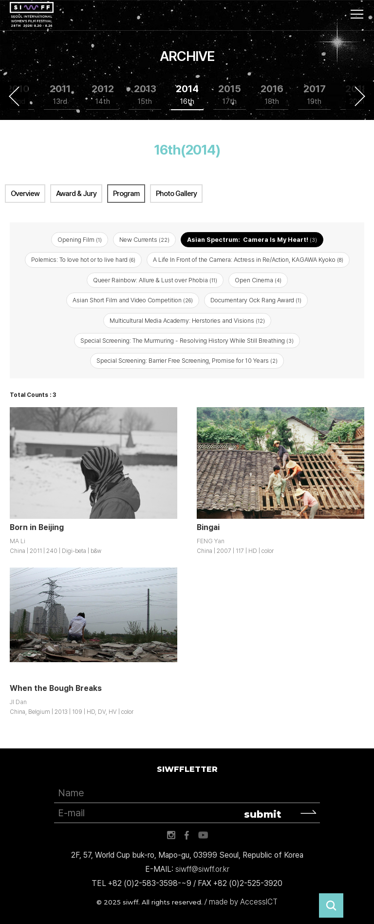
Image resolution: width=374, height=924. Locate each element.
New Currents (144, 239)
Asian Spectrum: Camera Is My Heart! (252, 239)
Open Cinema (258, 280)
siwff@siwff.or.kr (202, 869)
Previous (14, 96)
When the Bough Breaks (56, 688)
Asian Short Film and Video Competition (133, 300)
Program (126, 193)
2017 (314, 95)
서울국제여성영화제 (32, 14)
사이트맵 (357, 14)
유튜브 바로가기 (203, 835)
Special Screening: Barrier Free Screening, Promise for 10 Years (187, 360)
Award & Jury (76, 193)
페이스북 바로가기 (187, 835)
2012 (103, 95)
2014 (187, 95)
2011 (60, 95)
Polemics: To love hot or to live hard (83, 259)
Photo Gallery (176, 193)
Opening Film (79, 239)
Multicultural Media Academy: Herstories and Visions (187, 320)
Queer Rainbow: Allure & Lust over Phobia (155, 280)
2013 (145, 95)
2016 (272, 95)
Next (360, 96)
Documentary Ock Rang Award (255, 300)
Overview (25, 193)
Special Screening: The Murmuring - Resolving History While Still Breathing (187, 340)
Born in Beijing (37, 527)
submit (262, 814)
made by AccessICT (243, 901)
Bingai (208, 527)
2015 (229, 95)
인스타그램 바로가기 (171, 835)
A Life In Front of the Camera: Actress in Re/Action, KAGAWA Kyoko (248, 259)
